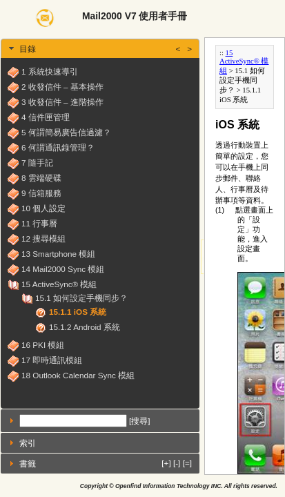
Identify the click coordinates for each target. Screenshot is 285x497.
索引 (27, 442)
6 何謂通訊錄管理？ (58, 147)
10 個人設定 (43, 208)
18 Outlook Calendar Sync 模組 (78, 375)
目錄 (105, 48)
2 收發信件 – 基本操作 (62, 86)
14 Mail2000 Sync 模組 (62, 268)
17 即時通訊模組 (51, 359)
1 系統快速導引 (49, 71)
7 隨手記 (37, 162)
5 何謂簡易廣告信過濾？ (66, 132)
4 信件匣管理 (45, 117)
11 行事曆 (39, 223)
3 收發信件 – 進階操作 (62, 101)
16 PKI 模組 (42, 344)
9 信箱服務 (41, 192)
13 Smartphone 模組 (58, 253)
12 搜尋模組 (43, 238)
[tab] (100, 49)
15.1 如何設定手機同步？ (81, 297)
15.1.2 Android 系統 (84, 326)
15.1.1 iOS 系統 (77, 311)
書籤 (105, 463)
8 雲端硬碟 (41, 177)
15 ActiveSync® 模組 (59, 284)
